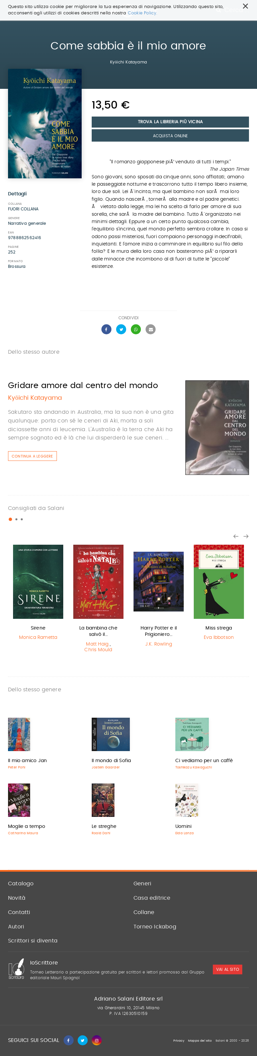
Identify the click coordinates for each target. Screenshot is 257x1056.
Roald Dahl (101, 833)
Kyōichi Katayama (128, 62)
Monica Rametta (38, 637)
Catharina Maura (23, 833)
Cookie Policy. (143, 13)
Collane (144, 912)
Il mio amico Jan (27, 760)
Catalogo (21, 883)
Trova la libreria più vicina (170, 122)
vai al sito (227, 969)
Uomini (183, 826)
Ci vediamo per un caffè (204, 760)
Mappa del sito (200, 1040)
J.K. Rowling (158, 644)
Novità (16, 898)
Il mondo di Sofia (111, 760)
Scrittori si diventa (33, 940)
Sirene (38, 628)
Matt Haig (97, 644)
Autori (16, 926)
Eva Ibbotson (219, 637)
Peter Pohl (16, 767)
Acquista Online (170, 136)
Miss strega (218, 628)
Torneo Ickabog (155, 926)
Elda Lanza (184, 833)
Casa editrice (152, 898)
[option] (38, 593)
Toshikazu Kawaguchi (193, 767)
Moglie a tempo (26, 826)
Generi (142, 883)
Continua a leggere (32, 456)
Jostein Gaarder (106, 767)
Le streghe (104, 826)
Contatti (19, 912)
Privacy (178, 1040)
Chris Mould (98, 650)
